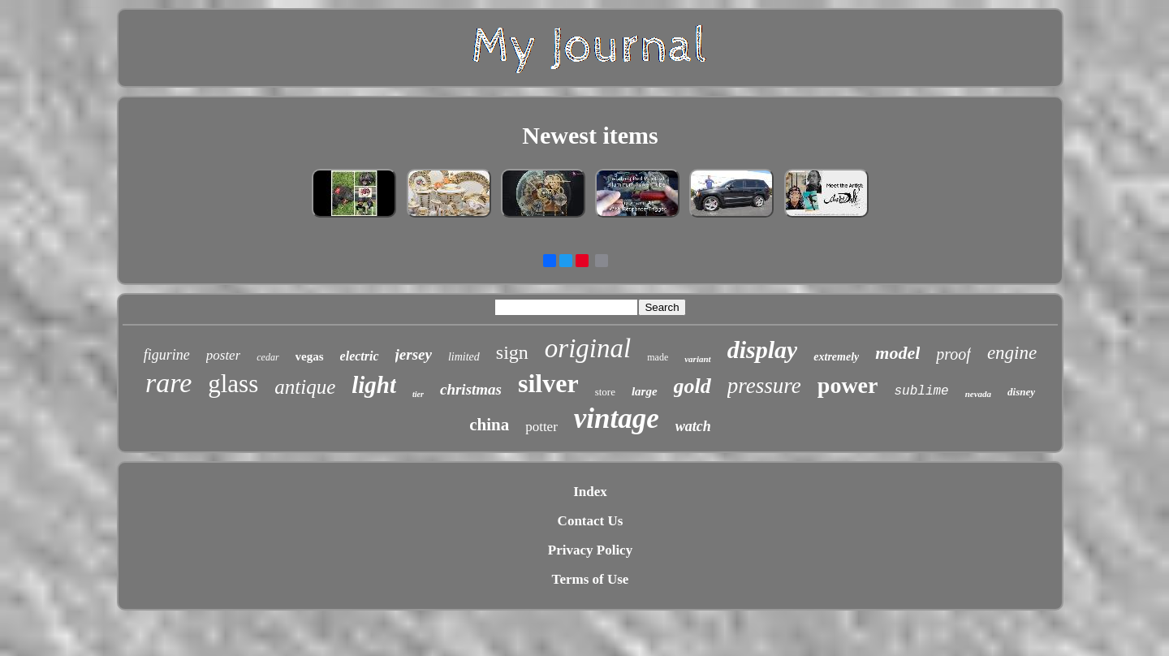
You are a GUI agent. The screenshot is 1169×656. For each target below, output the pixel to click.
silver (548, 383)
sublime (921, 391)
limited (464, 357)
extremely (836, 357)
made (657, 357)
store (605, 392)
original (588, 348)
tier (418, 394)
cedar (267, 357)
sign (512, 352)
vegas (309, 356)
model (897, 353)
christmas (471, 389)
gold (692, 386)
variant (697, 359)
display (762, 349)
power (847, 385)
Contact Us (590, 521)
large (645, 391)
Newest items (590, 135)
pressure (764, 385)
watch (693, 426)
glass (233, 383)
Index (590, 491)
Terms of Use (590, 579)
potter (541, 426)
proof (953, 354)
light (374, 385)
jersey (413, 354)
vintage (616, 418)
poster (223, 355)
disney (1021, 392)
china (489, 424)
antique (304, 387)
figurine (167, 355)
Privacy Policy (590, 550)
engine (1012, 353)
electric (359, 356)
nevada (978, 394)
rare (168, 383)
